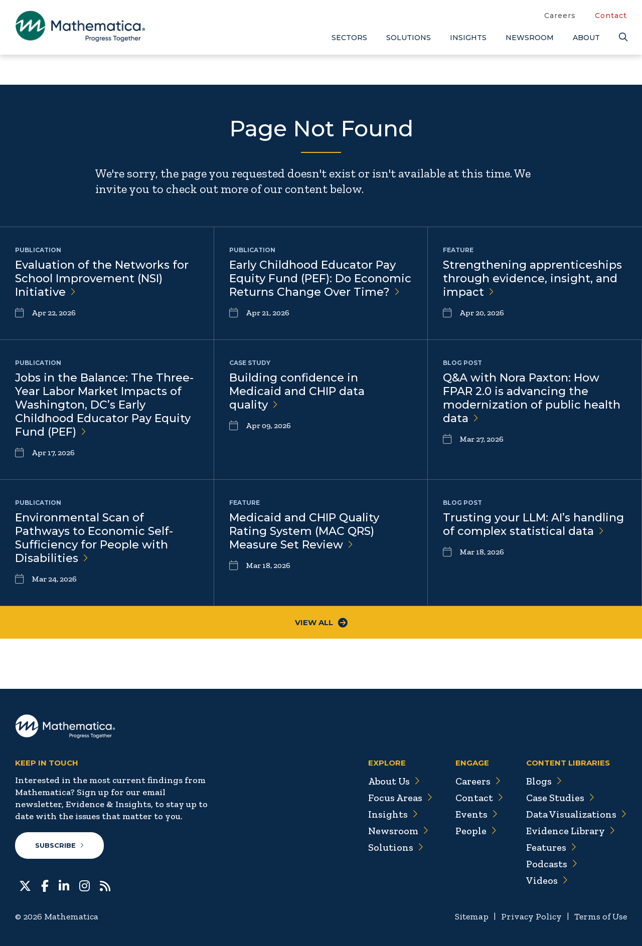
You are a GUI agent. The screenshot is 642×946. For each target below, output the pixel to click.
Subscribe (59, 845)
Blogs (544, 781)
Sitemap (472, 916)
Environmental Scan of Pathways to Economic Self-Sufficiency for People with (94, 538)
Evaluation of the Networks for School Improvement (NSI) (102, 278)
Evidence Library (570, 831)
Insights (468, 37)
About (586, 37)
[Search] (622, 37)
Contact (611, 15)
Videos (547, 880)
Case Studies (560, 798)
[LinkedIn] (64, 884)
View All (321, 622)
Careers (560, 15)
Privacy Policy (531, 916)
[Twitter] (25, 884)
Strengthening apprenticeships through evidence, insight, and (532, 278)
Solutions (408, 37)
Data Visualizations (576, 814)
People (476, 831)
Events (476, 814)
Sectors (349, 37)
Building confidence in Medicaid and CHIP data (297, 391)
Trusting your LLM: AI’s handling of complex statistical (533, 524)
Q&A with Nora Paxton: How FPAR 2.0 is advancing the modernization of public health (531, 398)
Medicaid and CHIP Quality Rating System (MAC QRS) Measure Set (304, 531)
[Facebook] (45, 884)
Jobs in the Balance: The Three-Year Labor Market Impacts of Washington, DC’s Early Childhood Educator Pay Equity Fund (104, 405)
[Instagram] (84, 884)
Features (551, 847)
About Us (394, 781)
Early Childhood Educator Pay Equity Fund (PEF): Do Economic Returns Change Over (320, 278)
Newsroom (530, 37)
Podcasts (552, 864)
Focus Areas (400, 798)
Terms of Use (600, 916)
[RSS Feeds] (105, 884)
